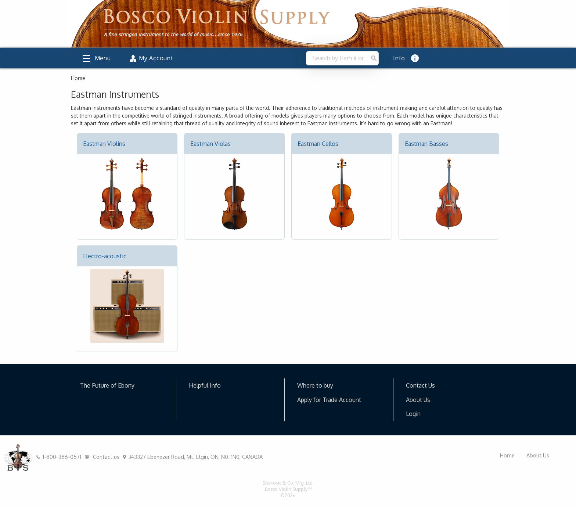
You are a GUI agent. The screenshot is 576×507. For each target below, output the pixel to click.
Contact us (101, 456)
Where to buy (315, 385)
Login (413, 413)
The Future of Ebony (107, 385)
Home (507, 455)
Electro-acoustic (104, 256)
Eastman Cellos (318, 143)
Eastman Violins (104, 143)
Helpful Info (205, 385)
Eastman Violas (210, 143)
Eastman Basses (426, 143)
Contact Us (420, 385)
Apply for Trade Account (329, 399)
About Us (418, 399)
